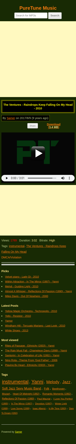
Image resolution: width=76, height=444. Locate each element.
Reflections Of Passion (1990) (18, 398)
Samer (11, 118)
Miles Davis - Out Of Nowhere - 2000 (26, 296)
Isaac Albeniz (39, 408)
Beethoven (58, 388)
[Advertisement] (38, 59)
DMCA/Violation (11, 257)
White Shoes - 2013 (16, 330)
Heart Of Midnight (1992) (26, 393)
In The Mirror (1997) (21, 403)
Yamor (9, 320)
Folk (46, 388)
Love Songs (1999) (20, 408)
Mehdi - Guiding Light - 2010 (21, 286)
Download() (53, 126)
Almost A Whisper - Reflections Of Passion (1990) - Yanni (38, 291)
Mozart (6, 393)
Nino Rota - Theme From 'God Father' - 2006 (31, 360)
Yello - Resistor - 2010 (18, 315)
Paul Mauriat (43, 398)
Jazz (66, 382)
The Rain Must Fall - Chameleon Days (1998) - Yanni (36, 350)
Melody (52, 382)
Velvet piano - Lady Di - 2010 (22, 276)
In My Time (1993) (57, 408)
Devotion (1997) (43, 403)
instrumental (16, 246)
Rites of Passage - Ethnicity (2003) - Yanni (30, 345)
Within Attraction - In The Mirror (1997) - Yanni (32, 281)
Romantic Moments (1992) (56, 393)
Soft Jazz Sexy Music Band (21, 388)
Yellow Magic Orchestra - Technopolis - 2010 (31, 311)
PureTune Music (38, 8)
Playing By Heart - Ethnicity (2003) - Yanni (29, 365)
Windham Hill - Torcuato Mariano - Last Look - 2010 (35, 325)
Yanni (37, 381)
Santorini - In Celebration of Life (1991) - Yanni (32, 355)
